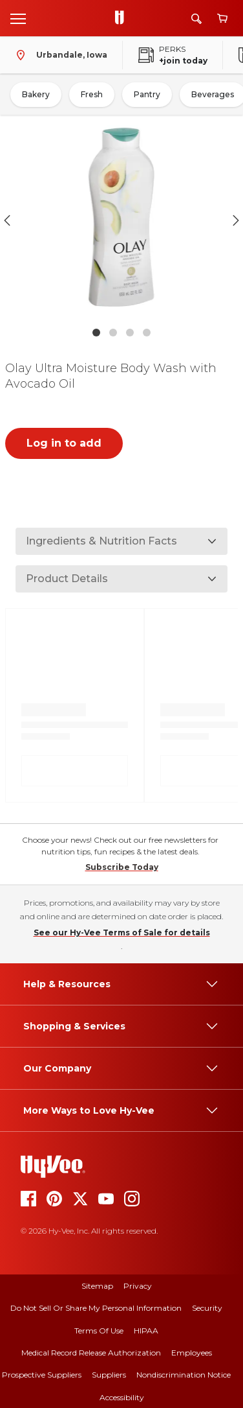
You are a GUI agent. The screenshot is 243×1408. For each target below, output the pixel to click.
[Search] (196, 18)
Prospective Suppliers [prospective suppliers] (41, 1374)
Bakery (36, 94)
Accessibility (122, 1397)
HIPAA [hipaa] (146, 1330)
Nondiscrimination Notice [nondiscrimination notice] (183, 1374)
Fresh (92, 94)
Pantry (147, 94)
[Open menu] (18, 18)
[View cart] (222, 18)
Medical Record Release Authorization (91, 1352)
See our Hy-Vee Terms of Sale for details (122, 932)
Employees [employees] (191, 1352)
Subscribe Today (121, 867)
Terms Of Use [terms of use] (98, 1330)
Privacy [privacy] (137, 1286)
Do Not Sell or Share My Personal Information (96, 1308)
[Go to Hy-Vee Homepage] (123, 18)
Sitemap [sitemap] (97, 1286)
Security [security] (207, 1308)
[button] (121, 220)
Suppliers (109, 1374)
